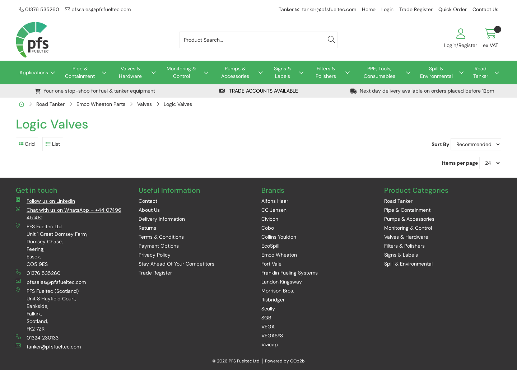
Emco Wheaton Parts (100, 104)
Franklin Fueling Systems (289, 273)
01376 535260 (39, 9)
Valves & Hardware (130, 72)
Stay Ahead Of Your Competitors (176, 264)
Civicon (269, 219)
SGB (266, 317)
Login (387, 9)
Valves (144, 104)
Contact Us (485, 9)
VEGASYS (272, 335)
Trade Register (416, 9)
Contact (148, 201)
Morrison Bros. (277, 290)
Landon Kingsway (281, 281)
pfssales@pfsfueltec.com (98, 9)
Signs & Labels (282, 72)
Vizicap (269, 344)
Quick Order (452, 9)
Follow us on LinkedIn (45, 200)
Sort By (440, 144)
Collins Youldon (278, 237)
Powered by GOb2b (285, 361)
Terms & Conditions (161, 237)
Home (369, 9)
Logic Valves (178, 104)
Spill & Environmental (436, 72)
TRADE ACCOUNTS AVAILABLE (258, 91)
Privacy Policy (155, 255)
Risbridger (273, 299)
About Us (149, 210)
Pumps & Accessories (235, 72)
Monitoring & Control (181, 72)
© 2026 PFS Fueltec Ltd (236, 361)
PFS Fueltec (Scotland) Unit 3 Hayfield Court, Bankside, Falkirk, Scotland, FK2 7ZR (47, 309)
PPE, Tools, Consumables (379, 72)
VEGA (268, 326)
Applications (33, 72)
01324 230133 (37, 337)
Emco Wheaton (279, 255)
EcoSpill (270, 246)
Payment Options (159, 246)
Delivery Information (162, 219)
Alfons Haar (274, 201)
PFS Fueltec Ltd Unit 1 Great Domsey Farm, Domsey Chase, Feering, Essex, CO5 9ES (52, 245)
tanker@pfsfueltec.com (48, 346)
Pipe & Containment (80, 72)
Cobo (267, 228)
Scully (268, 308)
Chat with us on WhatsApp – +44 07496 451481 (68, 213)
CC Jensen (274, 210)
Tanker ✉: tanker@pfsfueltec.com (317, 9)
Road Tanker (480, 72)
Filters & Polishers (326, 72)
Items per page (460, 163)
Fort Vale (271, 264)
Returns (147, 228)
